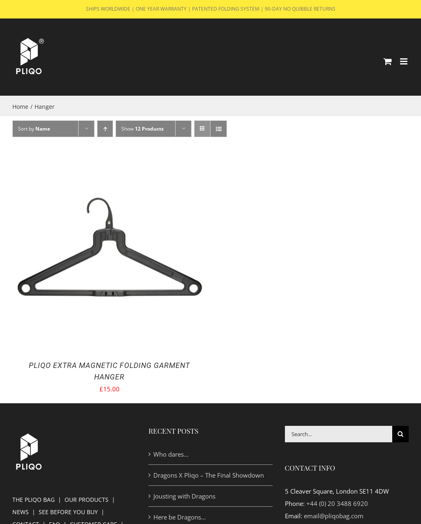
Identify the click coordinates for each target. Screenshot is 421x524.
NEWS (20, 512)
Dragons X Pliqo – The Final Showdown (208, 475)
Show (142, 128)
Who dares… (171, 454)
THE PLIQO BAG (33, 499)
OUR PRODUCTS (87, 499)
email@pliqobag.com (333, 516)
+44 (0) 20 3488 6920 (337, 503)
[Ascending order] (105, 128)
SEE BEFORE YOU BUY (68, 512)
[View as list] (218, 129)
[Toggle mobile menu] (404, 61)
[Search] (400, 434)
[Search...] (338, 434)
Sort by (34, 128)
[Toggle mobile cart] (388, 61)
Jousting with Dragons (184, 496)
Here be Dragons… (179, 517)
